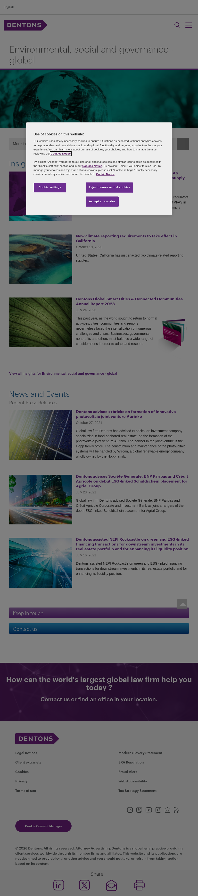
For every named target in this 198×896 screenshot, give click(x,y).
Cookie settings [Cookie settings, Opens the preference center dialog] (50, 187)
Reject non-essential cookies (109, 187)
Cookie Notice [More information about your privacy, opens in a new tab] (105, 174)
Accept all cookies (102, 201)
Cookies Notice (61, 153)
